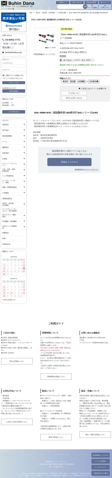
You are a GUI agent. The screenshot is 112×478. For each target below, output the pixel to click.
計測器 (4, 159)
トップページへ (100, 467)
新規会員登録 (91, 2)
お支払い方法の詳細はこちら (16, 422)
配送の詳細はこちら (56, 437)
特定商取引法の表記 (62, 454)
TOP (30, 13)
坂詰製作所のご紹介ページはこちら (69, 151)
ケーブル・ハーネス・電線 (8, 181)
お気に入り (105, 6)
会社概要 (25, 454)
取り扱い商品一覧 (7, 454)
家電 (3, 238)
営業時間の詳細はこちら (56, 376)
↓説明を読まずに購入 (100, 473)
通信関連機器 (7, 136)
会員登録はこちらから (101, 455)
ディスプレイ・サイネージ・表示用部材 (9, 210)
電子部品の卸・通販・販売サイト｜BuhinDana (64, 473)
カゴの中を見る (14, 112)
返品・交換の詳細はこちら (95, 434)
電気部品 (5, 124)
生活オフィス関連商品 (9, 227)
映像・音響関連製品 (9, 187)
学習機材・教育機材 (9, 221)
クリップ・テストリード (9, 164)
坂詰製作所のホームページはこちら (86, 169)
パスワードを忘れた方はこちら (12, 78)
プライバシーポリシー (85, 454)
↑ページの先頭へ (101, 461)
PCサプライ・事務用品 (9, 215)
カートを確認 (92, 6)
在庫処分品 (6, 244)
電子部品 (5, 130)
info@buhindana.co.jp (13, 52)
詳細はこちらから (69, 162)
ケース (4, 142)
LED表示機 (62, 13)
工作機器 (5, 193)
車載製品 (5, 233)
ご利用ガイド (62, 2)
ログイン (105, 2)
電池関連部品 (7, 198)
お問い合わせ (77, 2)
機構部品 (5, 147)
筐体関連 (5, 153)
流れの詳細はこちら (17, 361)
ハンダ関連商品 (7, 176)
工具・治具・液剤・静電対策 (9, 170)
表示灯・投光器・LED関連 (8, 204)
